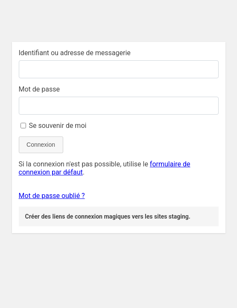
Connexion (40, 144)
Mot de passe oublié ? (52, 196)
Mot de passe (39, 89)
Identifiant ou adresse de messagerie (75, 53)
